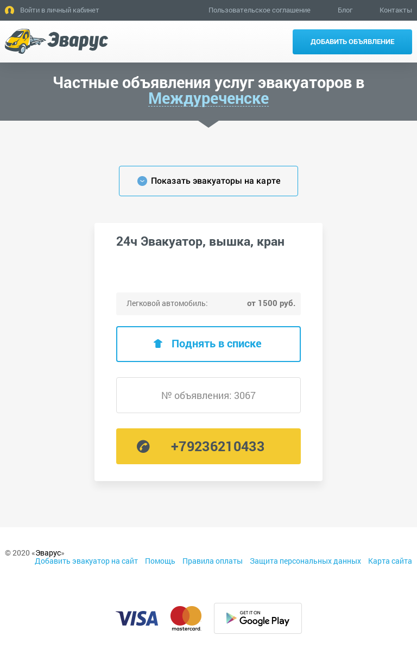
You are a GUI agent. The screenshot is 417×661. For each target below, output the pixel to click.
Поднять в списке (217, 343)
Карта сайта (390, 561)
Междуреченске (208, 98)
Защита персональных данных (305, 561)
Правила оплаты (212, 561)
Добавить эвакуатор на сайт (86, 561)
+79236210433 (217, 446)
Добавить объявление (352, 41)
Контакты (396, 10)
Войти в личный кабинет (59, 10)
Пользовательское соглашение (259, 10)
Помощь (160, 561)
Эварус (48, 552)
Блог (345, 10)
